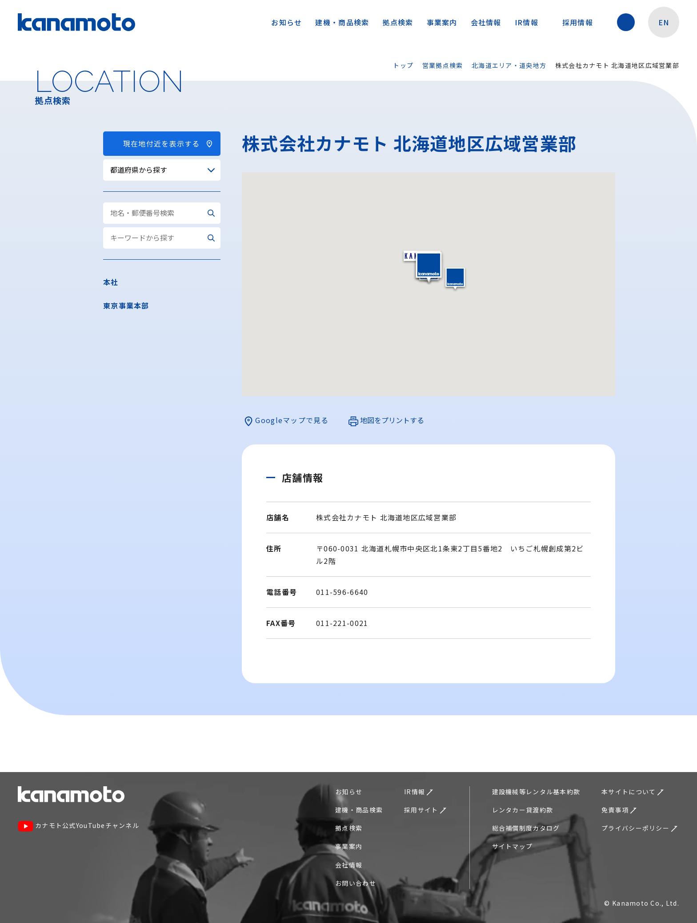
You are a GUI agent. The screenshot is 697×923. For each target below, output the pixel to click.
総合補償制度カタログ (526, 828)
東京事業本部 (126, 305)
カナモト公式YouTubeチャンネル (78, 826)
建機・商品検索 (342, 22)
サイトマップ (512, 846)
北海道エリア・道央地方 (509, 65)
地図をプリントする (386, 420)
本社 (111, 282)
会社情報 (486, 22)
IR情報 (531, 22)
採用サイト (425, 809)
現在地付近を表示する (162, 143)
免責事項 (619, 809)
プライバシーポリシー (639, 828)
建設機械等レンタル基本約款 (536, 791)
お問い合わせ (355, 883)
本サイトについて (632, 791)
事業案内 (442, 22)
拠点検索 (397, 22)
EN (663, 22)
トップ (403, 65)
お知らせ (286, 22)
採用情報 (582, 22)
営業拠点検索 (442, 65)
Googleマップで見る (286, 420)
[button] (455, 279)
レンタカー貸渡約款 (522, 809)
